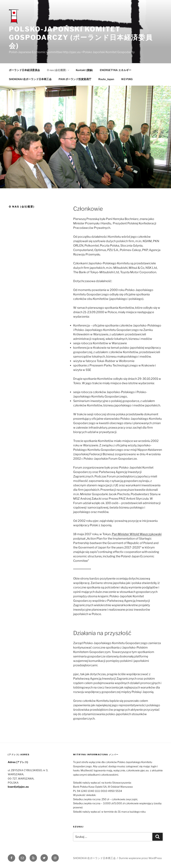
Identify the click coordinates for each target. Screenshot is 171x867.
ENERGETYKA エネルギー (115, 70)
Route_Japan (106, 79)
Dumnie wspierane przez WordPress (140, 858)
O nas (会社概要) (58, 70)
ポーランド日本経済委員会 (24, 70)
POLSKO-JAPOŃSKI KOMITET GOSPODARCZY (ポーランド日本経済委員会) (81, 37)
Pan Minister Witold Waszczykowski (137, 534)
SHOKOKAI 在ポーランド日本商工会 (30, 79)
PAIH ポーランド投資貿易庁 (75, 79)
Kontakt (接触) (84, 70)
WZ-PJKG (127, 79)
